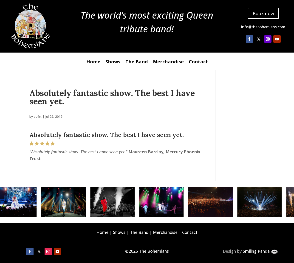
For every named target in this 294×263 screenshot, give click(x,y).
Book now (263, 13)
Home (93, 62)
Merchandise (168, 62)
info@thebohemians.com (263, 27)
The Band (136, 62)
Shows (112, 62)
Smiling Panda (256, 251)
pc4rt (38, 116)
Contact (198, 62)
